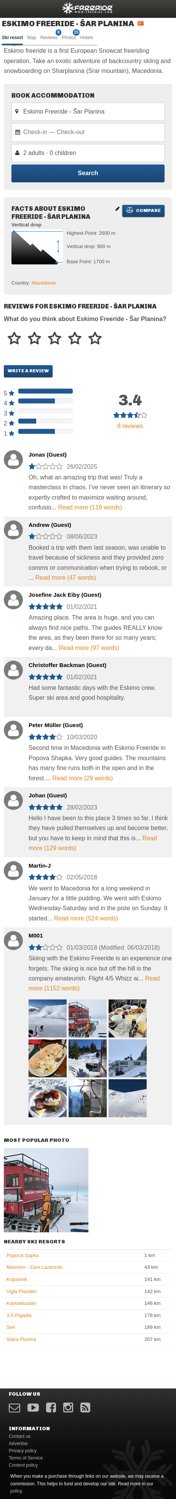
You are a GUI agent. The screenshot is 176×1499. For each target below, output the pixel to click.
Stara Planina (21, 1339)
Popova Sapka (22, 1255)
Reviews (49, 37)
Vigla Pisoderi (21, 1291)
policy (16, 1491)
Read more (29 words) (82, 778)
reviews (130, 426)
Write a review (28, 370)
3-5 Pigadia (19, 1315)
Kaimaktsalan (21, 1303)
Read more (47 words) (65, 577)
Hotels (86, 37)
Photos (69, 37)
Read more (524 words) (86, 918)
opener (11, 7)
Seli (10, 1327)
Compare (143, 210)
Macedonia (44, 283)
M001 (36, 935)
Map (31, 37)
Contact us (19, 1436)
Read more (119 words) (90, 507)
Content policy (23, 1465)
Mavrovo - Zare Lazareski (34, 1267)
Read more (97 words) (89, 648)
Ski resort (12, 37)
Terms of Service (26, 1458)
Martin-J (40, 865)
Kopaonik (16, 1279)
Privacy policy (23, 1450)
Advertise (18, 1443)
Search (88, 173)
